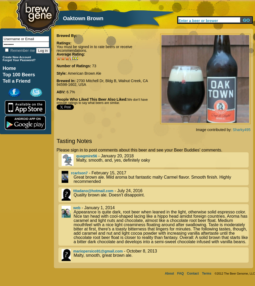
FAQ (180, 273)
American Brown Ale (84, 73)
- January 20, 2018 (155, 160)
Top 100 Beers (19, 74)
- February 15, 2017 (155, 177)
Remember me (20, 50)
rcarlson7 (79, 173)
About (169, 273)
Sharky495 (241, 130)
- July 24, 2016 (155, 195)
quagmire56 (86, 156)
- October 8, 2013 (155, 255)
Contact (193, 273)
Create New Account (17, 57)
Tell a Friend (17, 81)
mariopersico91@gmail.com (98, 251)
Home (9, 68)
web (76, 208)
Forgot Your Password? (19, 60)
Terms (206, 273)
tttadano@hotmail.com (93, 191)
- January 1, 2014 (155, 225)
